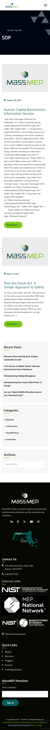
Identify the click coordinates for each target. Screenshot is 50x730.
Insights (9, 660)
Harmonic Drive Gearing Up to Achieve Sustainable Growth (21, 358)
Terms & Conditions (39, 722)
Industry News (12, 426)
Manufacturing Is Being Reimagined (19, 376)
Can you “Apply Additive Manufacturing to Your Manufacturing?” (23, 394)
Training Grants (13, 669)
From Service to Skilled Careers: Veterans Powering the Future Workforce (22, 368)
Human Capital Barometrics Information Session (24, 112)
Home (9, 30)
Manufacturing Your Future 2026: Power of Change (23, 384)
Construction (11, 439)
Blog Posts (10, 420)
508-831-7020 (11, 574)
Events (8, 665)
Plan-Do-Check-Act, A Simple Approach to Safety (24, 285)
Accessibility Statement (11, 722)
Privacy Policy (26, 722)
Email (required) (9, 687)
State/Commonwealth (15, 634)
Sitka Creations (36, 725)
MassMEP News (12, 433)
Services (9, 656)
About (8, 651)
